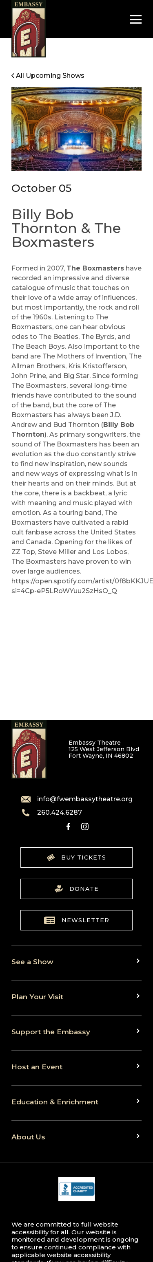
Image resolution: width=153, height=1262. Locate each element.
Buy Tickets (76, 857)
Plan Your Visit (37, 996)
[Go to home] (28, 28)
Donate (77, 889)
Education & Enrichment (54, 1102)
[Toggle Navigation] (134, 19)
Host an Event (36, 1067)
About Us (28, 1137)
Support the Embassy (50, 1032)
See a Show (32, 961)
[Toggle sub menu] (139, 961)
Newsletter (76, 920)
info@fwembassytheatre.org (77, 799)
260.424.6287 (51, 812)
